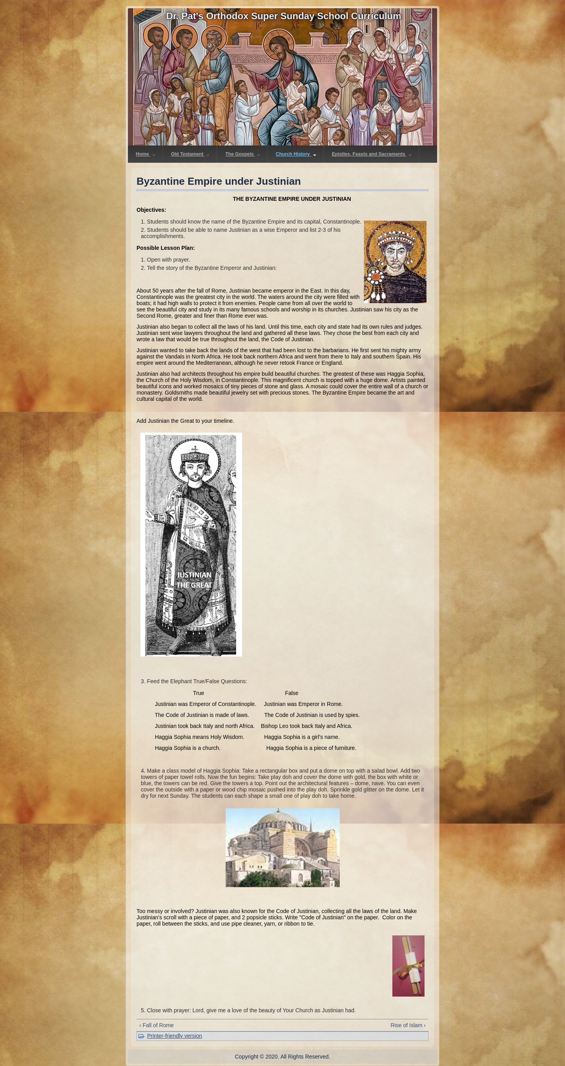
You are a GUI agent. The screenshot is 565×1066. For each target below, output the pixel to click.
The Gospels (242, 154)
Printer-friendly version (174, 1036)
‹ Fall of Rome (156, 1025)
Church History (296, 154)
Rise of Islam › (408, 1025)
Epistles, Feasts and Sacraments (372, 154)
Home (145, 154)
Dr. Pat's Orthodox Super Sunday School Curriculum (283, 16)
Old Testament (190, 154)
